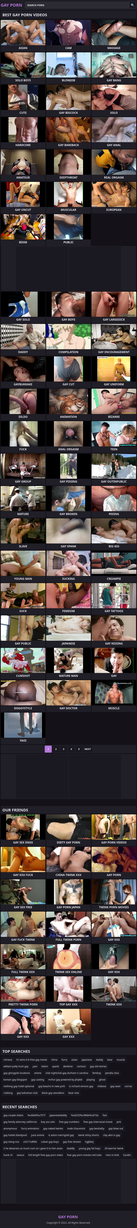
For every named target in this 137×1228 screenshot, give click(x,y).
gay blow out (115, 1128)
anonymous (10, 1128)
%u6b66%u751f (36, 1115)
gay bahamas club (27, 1092)
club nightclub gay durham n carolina (66, 1073)
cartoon (81, 1066)
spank (55, 1066)
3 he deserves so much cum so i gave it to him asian (33, 1148)
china (54, 1059)
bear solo (73, 1092)
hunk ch (8, 1155)
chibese (101, 1086)
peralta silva (112, 1073)
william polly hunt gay (15, 1066)
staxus (20, 1155)
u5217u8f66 (30, 1141)
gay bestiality (96, 1128)
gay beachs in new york (51, 1086)
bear (109, 1059)
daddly (71, 1148)
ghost (102, 1079)
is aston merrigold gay (61, 1135)
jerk (119, 1121)
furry (64, 1059)
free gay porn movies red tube (84, 1155)
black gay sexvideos (53, 1092)
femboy (96, 1073)
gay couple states (13, 1115)
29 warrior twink (114, 1148)
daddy (99, 1059)
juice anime (37, 1135)
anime (37, 1073)
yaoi (35, 1066)
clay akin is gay (111, 1135)
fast (105, 1115)
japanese (87, 1059)
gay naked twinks (53, 1128)
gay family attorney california (20, 1121)
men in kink (112, 1155)
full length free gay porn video (45, 1155)
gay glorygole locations (16, 1073)
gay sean (115, 1086)
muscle (121, 1059)
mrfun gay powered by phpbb (65, 1079)
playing (91, 1079)
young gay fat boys (89, 1148)
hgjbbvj (89, 1141)
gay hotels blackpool (15, 1135)
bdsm (44, 1066)
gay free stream (72, 1141)
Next (87, 749)
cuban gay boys (50, 1141)
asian (74, 1059)
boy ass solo (48, 1121)
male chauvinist (76, 1128)
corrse (128, 1086)
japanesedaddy (58, 1115)
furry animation (30, 1128)
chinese (7, 1059)
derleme (68, 1066)
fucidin (127, 1155)
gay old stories (98, 1066)
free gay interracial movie (97, 1121)
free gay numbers (69, 1121)
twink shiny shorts (88, 1135)
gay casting (37, 1079)
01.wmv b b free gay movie (31, 1059)
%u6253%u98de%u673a (84, 1115)
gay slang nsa (11, 1141)
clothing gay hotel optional (18, 1086)
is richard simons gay (81, 1086)
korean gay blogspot (15, 1079)
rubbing (8, 1092)
